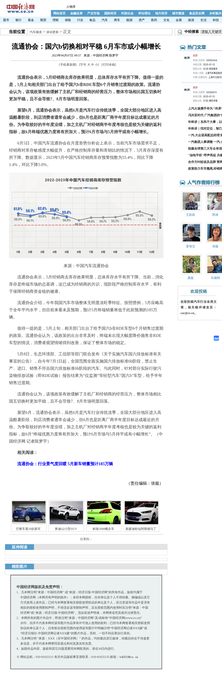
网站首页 (59, 13)
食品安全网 (197, 13)
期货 (43, 20)
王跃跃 (190, 215)
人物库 (71, 6)
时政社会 (127, 13)
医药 (154, 20)
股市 (6, 20)
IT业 (80, 20)
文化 (166, 20)
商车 (117, 20)
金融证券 (76, 13)
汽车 (105, 20)
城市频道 (178, 13)
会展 (179, 20)
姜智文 (190, 246)
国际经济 (110, 13)
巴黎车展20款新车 (28, 529)
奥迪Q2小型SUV (66, 529)
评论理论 (144, 13)
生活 (203, 20)
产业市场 (93, 13)
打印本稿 (109, 64)
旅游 (191, 20)
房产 (142, 20)
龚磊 (191, 278)
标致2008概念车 (103, 529)
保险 (68, 20)
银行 (18, 20)
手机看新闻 (68, 64)
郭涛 (215, 215)
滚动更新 (52, 32)
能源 (129, 20)
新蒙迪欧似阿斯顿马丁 (141, 529)
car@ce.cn (187, 313)
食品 (92, 20)
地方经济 (161, 13)
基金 (31, 20)
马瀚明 (215, 278)
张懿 (215, 246)
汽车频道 (36, 32)
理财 (55, 20)
